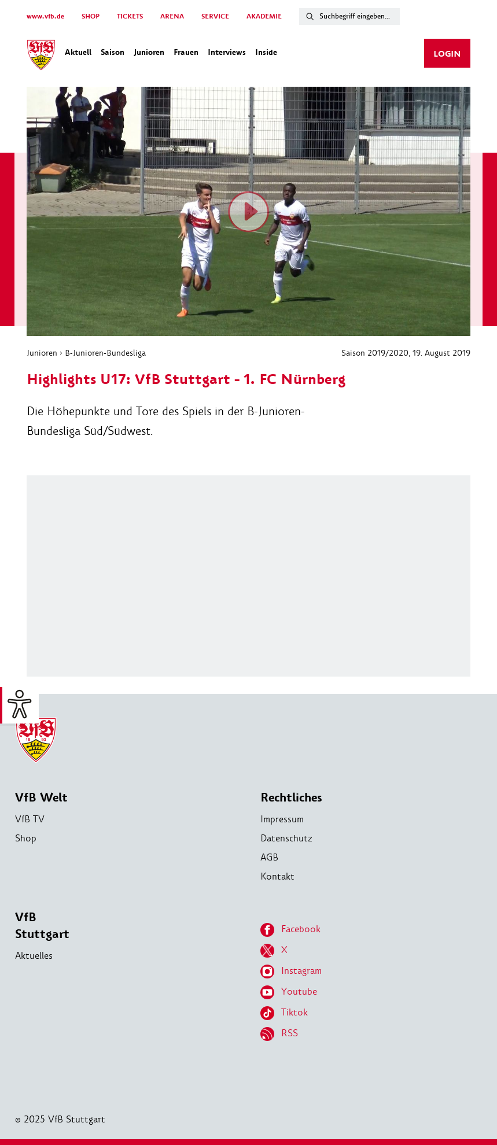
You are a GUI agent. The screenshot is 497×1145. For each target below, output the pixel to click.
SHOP (91, 16)
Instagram (291, 971)
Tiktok (284, 1013)
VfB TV (30, 819)
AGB (269, 857)
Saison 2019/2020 (374, 353)
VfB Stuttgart (42, 926)
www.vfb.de (45, 16)
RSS (279, 1034)
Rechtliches (291, 797)
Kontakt (277, 876)
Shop (25, 838)
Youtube (288, 992)
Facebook (290, 930)
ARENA (172, 16)
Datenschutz (286, 838)
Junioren (42, 353)
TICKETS (130, 16)
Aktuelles (34, 956)
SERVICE (215, 16)
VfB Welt (41, 797)
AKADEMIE (264, 16)
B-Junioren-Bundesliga (105, 353)
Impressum (282, 819)
